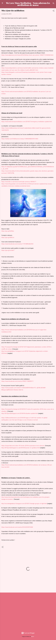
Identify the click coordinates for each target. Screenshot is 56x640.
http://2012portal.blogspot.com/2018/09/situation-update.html (19, 413)
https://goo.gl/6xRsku (7, 231)
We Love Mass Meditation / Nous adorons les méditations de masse (28, 4)
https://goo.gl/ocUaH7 (7, 250)
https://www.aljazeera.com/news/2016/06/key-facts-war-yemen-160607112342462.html (27, 55)
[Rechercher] (53, 3)
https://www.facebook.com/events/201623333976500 (17, 527)
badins (32, 636)
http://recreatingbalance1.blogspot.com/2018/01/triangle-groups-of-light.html (24, 503)
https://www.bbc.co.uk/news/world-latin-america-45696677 (18, 181)
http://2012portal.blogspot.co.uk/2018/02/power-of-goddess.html (20, 448)
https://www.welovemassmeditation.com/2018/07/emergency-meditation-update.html (26, 121)
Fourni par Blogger (28, 633)
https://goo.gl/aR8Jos (7, 237)
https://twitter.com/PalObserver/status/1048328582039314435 (19, 139)
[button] (53, 11)
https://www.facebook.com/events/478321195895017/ (17, 381)
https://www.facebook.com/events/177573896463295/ (17, 244)
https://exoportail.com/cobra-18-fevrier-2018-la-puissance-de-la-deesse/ (23, 445)
